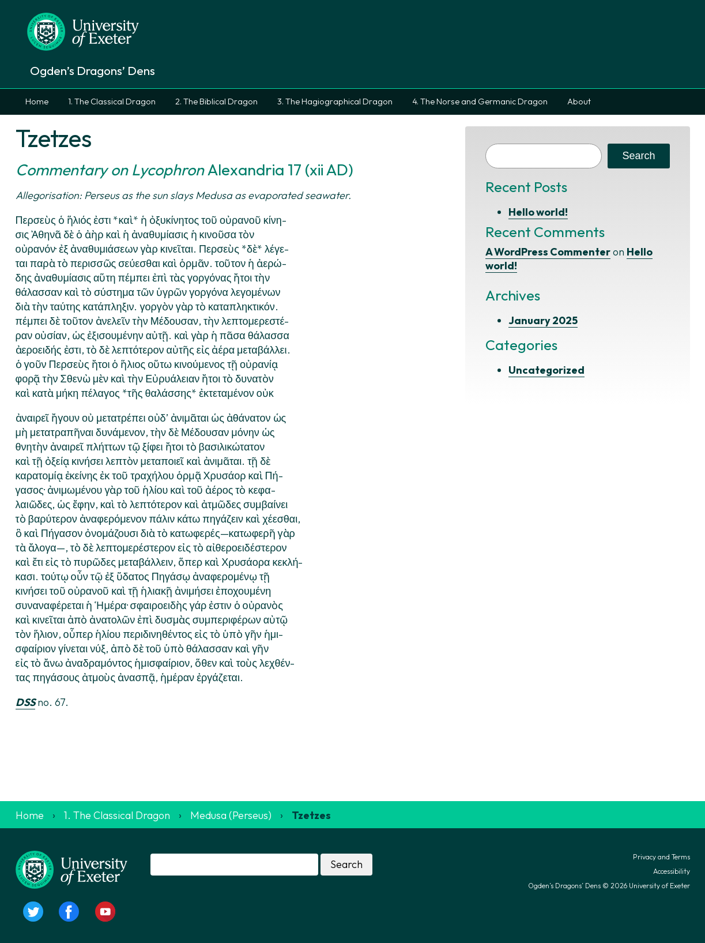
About (579, 101)
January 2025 (543, 320)
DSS (25, 702)
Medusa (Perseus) (231, 815)
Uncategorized (546, 370)
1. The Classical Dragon (112, 101)
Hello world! (538, 212)
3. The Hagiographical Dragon (335, 101)
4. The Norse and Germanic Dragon (480, 101)
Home (36, 101)
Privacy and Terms (661, 856)
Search (638, 155)
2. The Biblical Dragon (216, 101)
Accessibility (671, 871)
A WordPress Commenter (547, 251)
